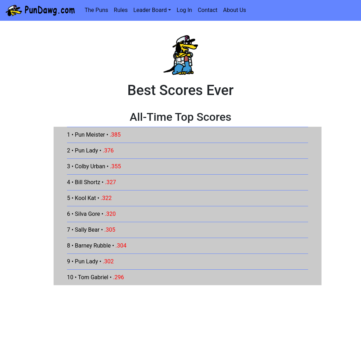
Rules (121, 10)
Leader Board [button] (150, 10)
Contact (208, 10)
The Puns (96, 10)
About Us (234, 10)
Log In (184, 10)
